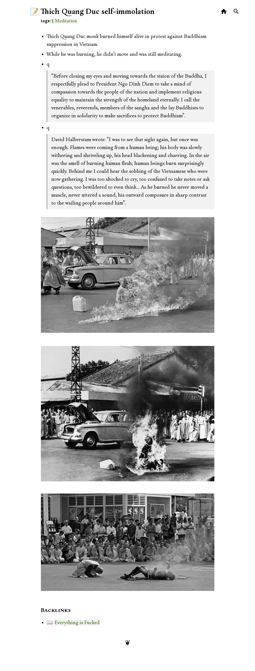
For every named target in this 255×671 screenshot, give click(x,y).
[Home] (224, 11)
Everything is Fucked (77, 623)
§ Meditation (64, 21)
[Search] (236, 11)
